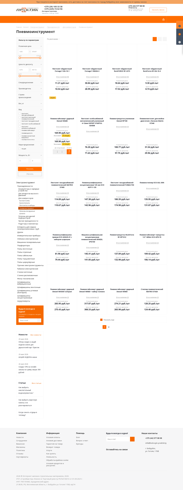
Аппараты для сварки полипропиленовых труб (28, 228)
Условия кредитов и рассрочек (55, 464)
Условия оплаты (53, 437)
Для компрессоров (25, 198)
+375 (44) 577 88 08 (136, 6)
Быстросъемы (24, 201)
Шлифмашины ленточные (28, 287)
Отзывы (19, 453)
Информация (52, 433)
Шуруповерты (23, 301)
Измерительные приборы (28, 235)
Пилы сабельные (24, 255)
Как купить (51, 453)
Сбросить (29, 174)
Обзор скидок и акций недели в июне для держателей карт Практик (29, 345)
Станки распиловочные (27, 275)
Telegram (126, 455)
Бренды (79, 444)
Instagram (120, 455)
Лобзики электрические (27, 239)
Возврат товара (53, 447)
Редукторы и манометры (28, 224)
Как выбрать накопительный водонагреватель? (26, 390)
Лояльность (51, 457)
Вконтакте (108, 455)
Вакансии (20, 444)
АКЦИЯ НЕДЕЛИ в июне (28, 357)
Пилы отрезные (24, 252)
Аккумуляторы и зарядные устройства (28, 190)
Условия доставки (54, 440)
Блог (78, 437)
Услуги (49, 450)
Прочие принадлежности (28, 221)
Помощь (80, 433)
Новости (20, 437)
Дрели (20, 232)
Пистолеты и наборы (27, 205)
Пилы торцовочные (26, 259)
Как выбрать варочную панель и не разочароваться (28, 403)
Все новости (35, 335)
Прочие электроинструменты (30, 265)
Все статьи (36, 383)
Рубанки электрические (27, 269)
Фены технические (25, 278)
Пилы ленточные (24, 249)
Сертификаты (22, 457)
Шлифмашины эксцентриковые (24, 297)
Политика (20, 450)
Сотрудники (21, 440)
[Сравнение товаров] (179, 41)
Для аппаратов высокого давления (28, 194)
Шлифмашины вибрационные (24, 283)
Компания (21, 433)
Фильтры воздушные (27, 211)
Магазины (20, 447)
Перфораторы (23, 245)
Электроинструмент (25, 182)
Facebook (114, 455)
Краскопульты (24, 203)
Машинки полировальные (28, 242)
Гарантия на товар (54, 444)
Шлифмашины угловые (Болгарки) (27, 291)
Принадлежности (25, 186)
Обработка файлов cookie (57, 460)
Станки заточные (24, 272)
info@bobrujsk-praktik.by (156, 443)
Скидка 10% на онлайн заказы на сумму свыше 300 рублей (29, 369)
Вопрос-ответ (82, 440)
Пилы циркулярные (26, 262)
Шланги (22, 213)
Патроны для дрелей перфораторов (26, 217)
